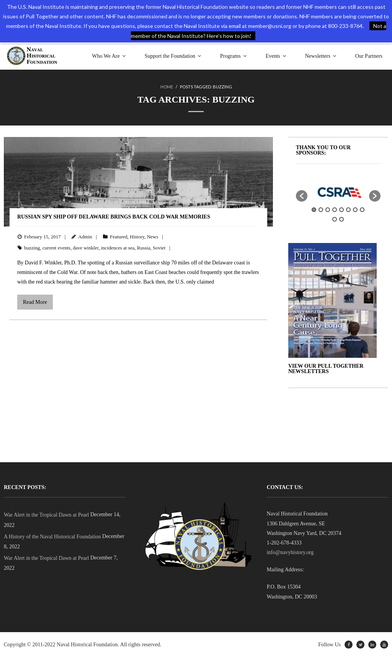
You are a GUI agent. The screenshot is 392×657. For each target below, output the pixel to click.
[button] (301, 196)
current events (56, 248)
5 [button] (341, 209)
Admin (85, 237)
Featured (118, 237)
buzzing (32, 248)
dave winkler (85, 248)
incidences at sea (117, 248)
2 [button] (320, 209)
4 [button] (334, 209)
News (152, 237)
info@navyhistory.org (290, 552)
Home (166, 86)
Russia (143, 248)
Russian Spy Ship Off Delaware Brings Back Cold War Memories (113, 217)
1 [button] (314, 209)
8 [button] (362, 209)
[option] (338, 192)
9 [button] (334, 219)
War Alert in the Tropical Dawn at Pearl (46, 515)
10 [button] (341, 219)
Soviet (159, 248)
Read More (35, 302)
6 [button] (348, 209)
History (137, 237)
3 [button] (327, 209)
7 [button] (355, 209)
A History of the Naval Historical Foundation (52, 537)
